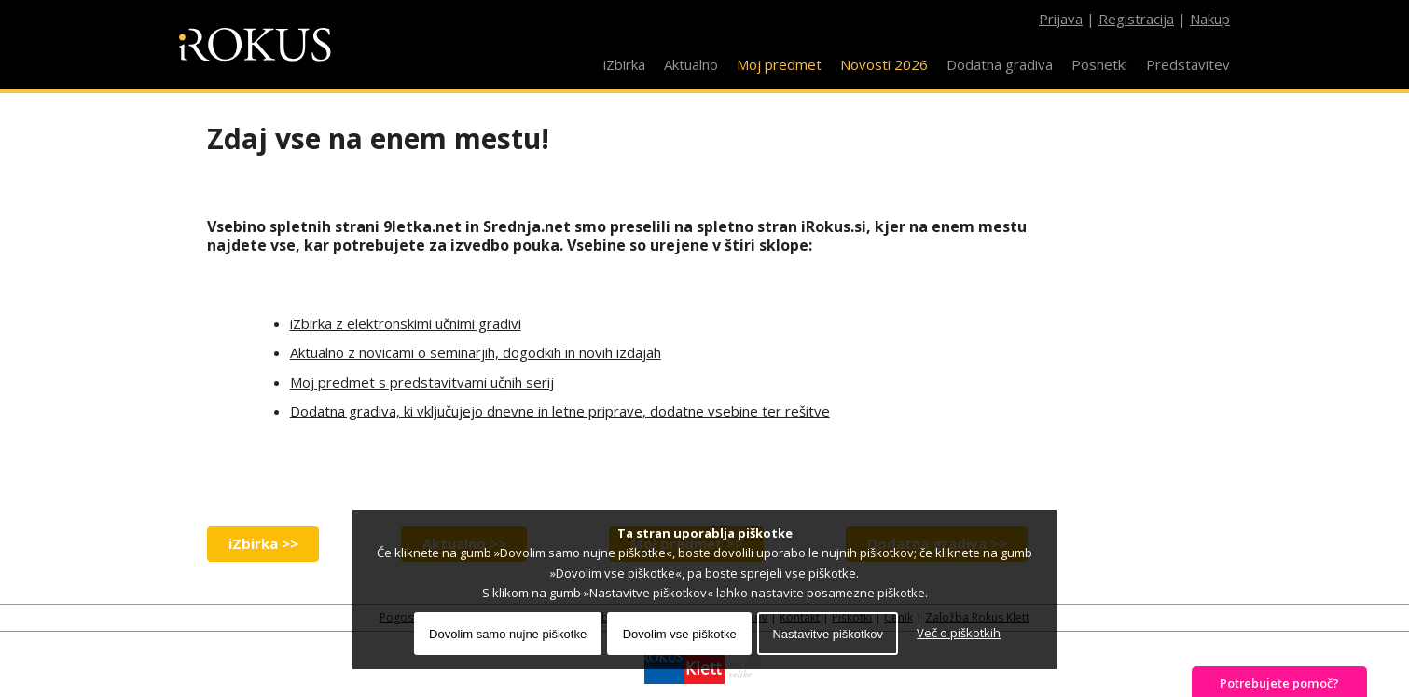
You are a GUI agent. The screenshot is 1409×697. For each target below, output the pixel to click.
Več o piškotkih (959, 632)
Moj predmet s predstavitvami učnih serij (422, 382)
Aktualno (691, 64)
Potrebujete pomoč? (1279, 683)
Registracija (1136, 18)
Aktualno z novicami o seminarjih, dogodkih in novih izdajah (475, 352)
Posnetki (1099, 64)
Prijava (1061, 18)
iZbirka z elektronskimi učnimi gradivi (405, 323)
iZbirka (624, 64)
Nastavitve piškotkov (827, 634)
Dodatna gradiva (999, 64)
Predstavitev (1188, 64)
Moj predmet (779, 64)
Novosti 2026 (884, 64)
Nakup (1210, 18)
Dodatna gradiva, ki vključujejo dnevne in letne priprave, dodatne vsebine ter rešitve (560, 411)
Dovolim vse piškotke (680, 634)
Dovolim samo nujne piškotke (508, 634)
